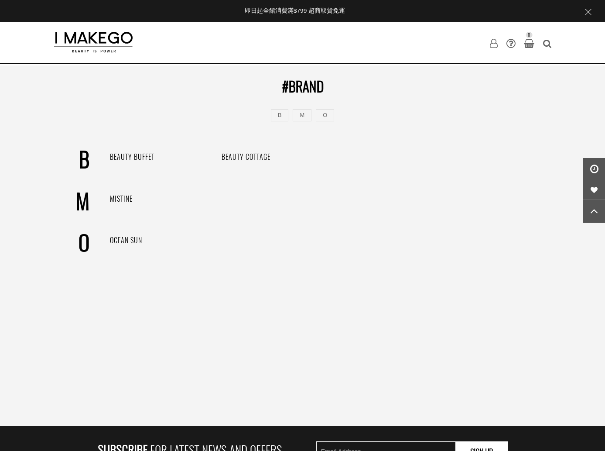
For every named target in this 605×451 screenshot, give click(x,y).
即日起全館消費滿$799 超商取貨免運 (295, 10)
